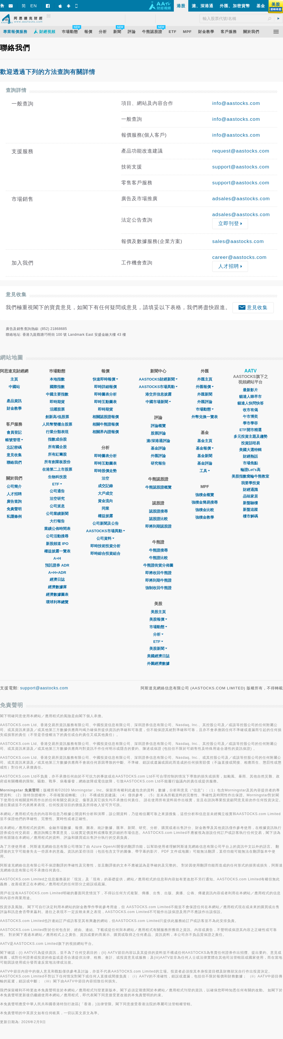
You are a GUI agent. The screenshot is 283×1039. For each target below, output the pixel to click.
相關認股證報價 (105, 417)
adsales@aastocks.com (241, 198)
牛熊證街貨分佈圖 (158, 565)
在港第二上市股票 (57, 469)
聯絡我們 (14, 462)
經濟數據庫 (57, 587)
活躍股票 (57, 409)
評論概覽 (158, 426)
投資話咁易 (250, 443)
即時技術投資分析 (105, 546)
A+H (57, 558)
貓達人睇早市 (250, 396)
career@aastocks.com (239, 257)
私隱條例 (14, 516)
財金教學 (14, 408)
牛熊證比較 (158, 558)
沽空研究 (57, 498)
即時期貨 (57, 402)
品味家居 (250, 496)
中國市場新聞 (158, 402)
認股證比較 (158, 519)
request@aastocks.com (240, 151)
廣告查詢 (14, 501)
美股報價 (158, 619)
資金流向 (105, 501)
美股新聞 (158, 648)
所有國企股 (57, 447)
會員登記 (14, 432)
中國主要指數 (57, 394)
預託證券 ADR (57, 565)
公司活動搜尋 (57, 536)
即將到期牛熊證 (158, 580)
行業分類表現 (57, 432)
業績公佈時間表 (57, 528)
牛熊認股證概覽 (158, 487)
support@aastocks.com (240, 167)
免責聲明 (14, 509)
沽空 (105, 478)
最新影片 (250, 390)
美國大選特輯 (250, 450)
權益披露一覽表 (57, 551)
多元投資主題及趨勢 (250, 436)
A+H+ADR (57, 572)
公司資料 (105, 538)
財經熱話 (250, 456)
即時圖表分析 (105, 394)
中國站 (14, 387)
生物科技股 (57, 477)
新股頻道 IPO (57, 543)
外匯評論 (158, 456)
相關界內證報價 (105, 432)
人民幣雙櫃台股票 (57, 424)
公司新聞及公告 (105, 523)
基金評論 (158, 448)
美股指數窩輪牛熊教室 (250, 476)
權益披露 (105, 516)
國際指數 (57, 387)
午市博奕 (250, 416)
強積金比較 (204, 510)
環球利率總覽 (57, 602)
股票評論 (158, 433)
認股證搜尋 (158, 511)
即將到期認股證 (158, 526)
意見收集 (14, 455)
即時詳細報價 (105, 387)
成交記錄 (105, 486)
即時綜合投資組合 (105, 553)
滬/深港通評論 (158, 441)
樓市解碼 (250, 516)
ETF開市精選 (250, 430)
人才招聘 (14, 494)
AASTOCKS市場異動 (105, 531)
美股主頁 (158, 612)
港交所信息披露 (158, 394)
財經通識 (250, 489)
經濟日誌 (57, 579)
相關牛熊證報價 (105, 424)
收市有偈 (250, 410)
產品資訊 (14, 401)
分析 (158, 634)
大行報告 (57, 521)
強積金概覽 (204, 495)
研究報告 (158, 463)
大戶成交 (105, 493)
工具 (205, 471)
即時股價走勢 (105, 471)
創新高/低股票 (57, 417)
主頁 (14, 379)
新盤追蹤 (250, 509)
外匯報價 (205, 387)
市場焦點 (250, 463)
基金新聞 (204, 456)
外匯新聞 (204, 394)
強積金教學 (204, 517)
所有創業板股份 (57, 462)
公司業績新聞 (57, 513)
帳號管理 (14, 440)
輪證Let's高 (250, 469)
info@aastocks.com (236, 103)
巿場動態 (205, 409)
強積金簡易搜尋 (204, 502)
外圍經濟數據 (158, 663)
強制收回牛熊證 (158, 588)
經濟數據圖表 (57, 594)
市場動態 (158, 627)
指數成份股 (57, 439)
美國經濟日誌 (158, 656)
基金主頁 (204, 441)
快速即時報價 (105, 379)
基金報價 (205, 448)
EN (33, 5)
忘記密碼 (14, 447)
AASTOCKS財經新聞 (158, 379)
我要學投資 (250, 483)
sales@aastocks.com (238, 241)
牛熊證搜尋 (158, 550)
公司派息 (57, 506)
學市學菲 (250, 423)
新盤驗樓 (250, 503)
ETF (57, 484)
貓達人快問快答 (250, 403)
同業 (105, 508)
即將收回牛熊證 (158, 573)
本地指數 (57, 379)
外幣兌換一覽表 (204, 417)
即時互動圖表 (105, 402)
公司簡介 (14, 486)
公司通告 (57, 491)
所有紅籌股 (57, 454)
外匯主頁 (204, 379)
